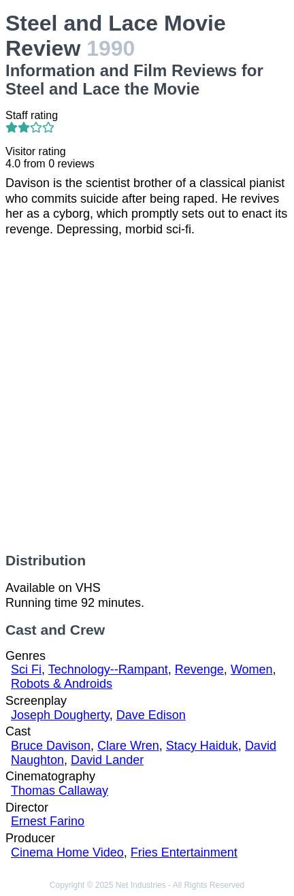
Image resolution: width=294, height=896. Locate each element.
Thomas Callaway (59, 790)
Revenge (199, 669)
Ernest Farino (47, 821)
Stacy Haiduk (202, 745)
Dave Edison (151, 715)
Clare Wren (128, 745)
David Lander (107, 760)
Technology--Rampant (108, 669)
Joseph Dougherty (60, 715)
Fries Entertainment (184, 852)
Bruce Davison (51, 745)
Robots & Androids (61, 684)
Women (252, 669)
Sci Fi (26, 669)
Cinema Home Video (67, 852)
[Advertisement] (147, 395)
